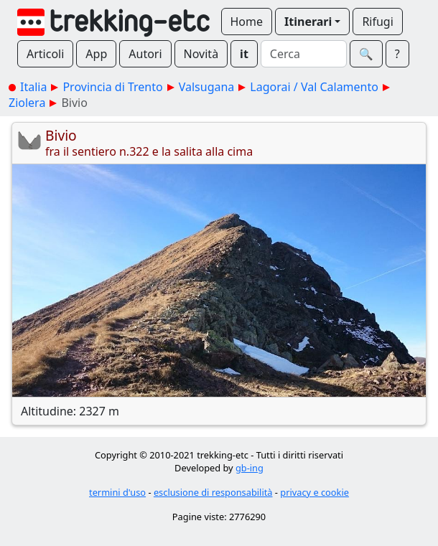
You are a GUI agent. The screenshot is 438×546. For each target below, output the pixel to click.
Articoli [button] (45, 54)
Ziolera (27, 102)
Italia (33, 87)
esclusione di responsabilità (213, 492)
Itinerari (308, 21)
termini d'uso (117, 492)
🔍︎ (366, 54)
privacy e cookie (314, 492)
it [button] (244, 54)
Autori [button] (145, 54)
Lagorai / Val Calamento (314, 87)
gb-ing (250, 467)
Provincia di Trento (112, 87)
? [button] (397, 54)
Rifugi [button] (377, 21)
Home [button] (247, 21)
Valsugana (207, 87)
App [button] (96, 54)
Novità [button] (201, 54)
